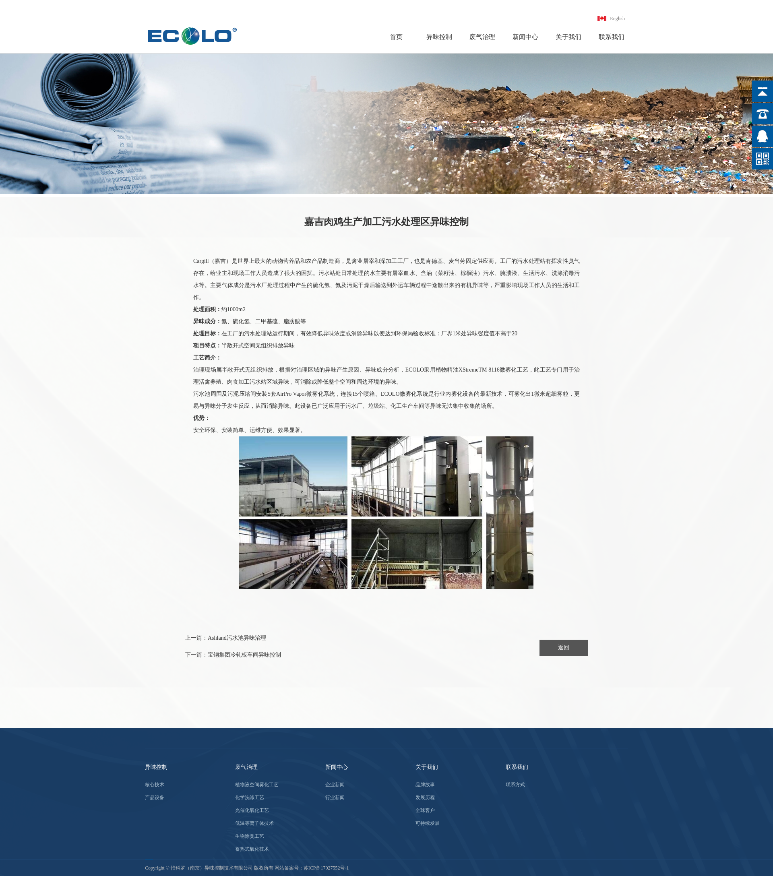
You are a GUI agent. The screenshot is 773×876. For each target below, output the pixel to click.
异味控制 (439, 36)
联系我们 (611, 36)
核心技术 (154, 784)
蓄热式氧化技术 (252, 849)
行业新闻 (335, 797)
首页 (396, 36)
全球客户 (425, 810)
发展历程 (425, 797)
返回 (563, 648)
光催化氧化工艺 (252, 810)
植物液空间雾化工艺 (257, 784)
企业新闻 (335, 784)
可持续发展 (427, 823)
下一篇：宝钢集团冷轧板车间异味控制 (233, 655)
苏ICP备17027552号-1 (326, 868)
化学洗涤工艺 (249, 797)
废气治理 (482, 36)
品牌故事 (425, 784)
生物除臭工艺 (249, 836)
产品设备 (154, 797)
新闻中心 (525, 36)
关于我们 (568, 36)
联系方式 (515, 784)
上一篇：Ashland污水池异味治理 (225, 638)
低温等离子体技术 (254, 823)
